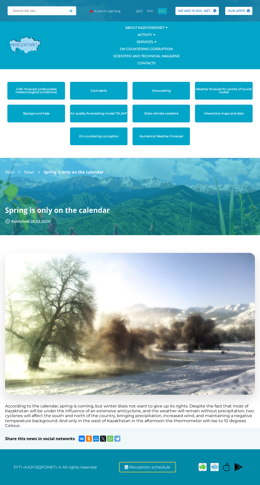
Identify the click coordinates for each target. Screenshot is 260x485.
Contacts (146, 63)
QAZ (139, 11)
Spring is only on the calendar (74, 172)
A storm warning (105, 11)
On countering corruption (146, 49)
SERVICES (146, 42)
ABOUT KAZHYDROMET (146, 28)
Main (9, 172)
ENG (162, 11)
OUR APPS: (239, 11)
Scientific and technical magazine (146, 56)
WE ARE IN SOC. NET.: (197, 11)
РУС (150, 11)
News (29, 172)
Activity (146, 35)
